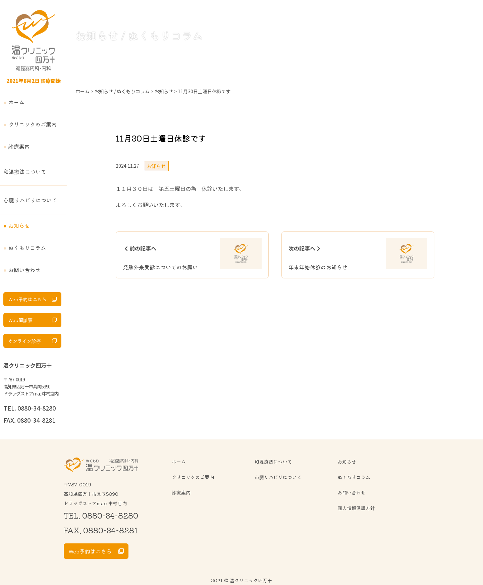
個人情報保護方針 (356, 507)
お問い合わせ (24, 270)
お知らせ (19, 225)
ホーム (16, 102)
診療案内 (19, 146)
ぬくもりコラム (27, 248)
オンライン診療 (24, 340)
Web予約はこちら (27, 299)
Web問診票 (20, 320)
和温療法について (24, 171)
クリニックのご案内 (32, 124)
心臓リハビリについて (30, 200)
